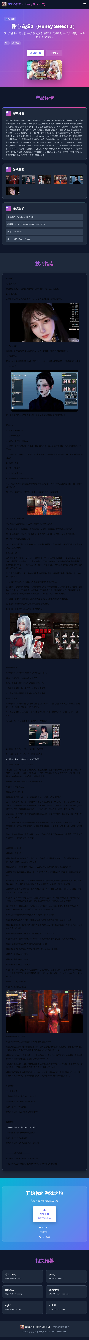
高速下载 (35, 53)
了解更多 (54, 53)
